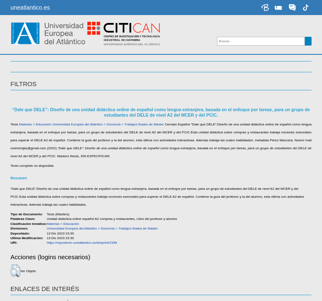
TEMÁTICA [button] (26, 89)
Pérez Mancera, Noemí (39, 205)
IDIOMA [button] (21, 116)
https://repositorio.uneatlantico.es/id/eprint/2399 (80, 258)
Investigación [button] (35, 62)
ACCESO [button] (23, 103)
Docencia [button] (26, 76)
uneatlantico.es (30, 7)
